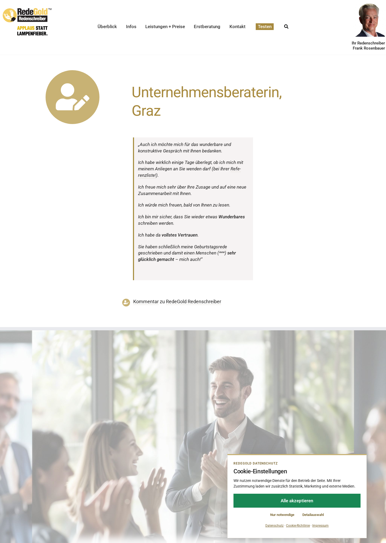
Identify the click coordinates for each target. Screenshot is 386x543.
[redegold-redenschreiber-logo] (27, 10)
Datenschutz (274, 525)
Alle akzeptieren (297, 500)
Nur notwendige (282, 515)
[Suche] (286, 25)
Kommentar (146, 301)
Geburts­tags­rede (210, 246)
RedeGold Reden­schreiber (193, 301)
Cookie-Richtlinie (298, 525)
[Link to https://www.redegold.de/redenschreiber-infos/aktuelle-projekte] (72, 97)
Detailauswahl (313, 515)
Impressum (320, 525)
